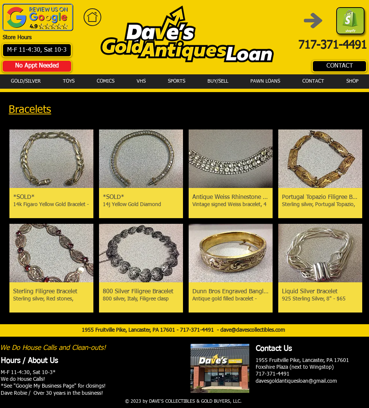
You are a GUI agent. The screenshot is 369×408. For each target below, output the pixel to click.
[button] (51, 173)
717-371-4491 (198, 330)
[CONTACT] (339, 66)
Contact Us (274, 349)
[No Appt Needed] (37, 66)
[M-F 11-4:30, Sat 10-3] (37, 50)
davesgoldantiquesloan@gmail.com (296, 381)
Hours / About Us (29, 361)
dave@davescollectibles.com (252, 330)
